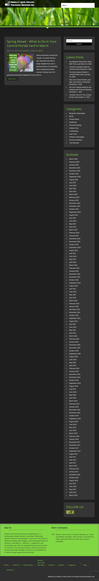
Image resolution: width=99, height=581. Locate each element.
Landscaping (73, 131)
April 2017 (72, 463)
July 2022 (72, 289)
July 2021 (72, 324)
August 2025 (73, 180)
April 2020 (72, 365)
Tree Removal (74, 143)
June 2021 (72, 327)
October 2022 (74, 280)
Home (6, 565)
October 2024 (74, 209)
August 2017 (73, 454)
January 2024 (74, 236)
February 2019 (74, 404)
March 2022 (73, 301)
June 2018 (72, 424)
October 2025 (74, 174)
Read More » (12, 79)
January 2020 (74, 371)
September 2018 (75, 419)
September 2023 (75, 247)
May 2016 (72, 489)
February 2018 (74, 436)
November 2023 (74, 242)
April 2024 (72, 227)
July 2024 (72, 218)
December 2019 (74, 374)
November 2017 (74, 445)
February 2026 (74, 162)
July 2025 (72, 183)
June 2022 (72, 292)
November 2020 (74, 348)
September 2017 (75, 451)
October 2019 (74, 380)
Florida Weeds (74, 119)
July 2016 (72, 483)
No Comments (24, 51)
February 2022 (74, 303)
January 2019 (74, 407)
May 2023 (72, 259)
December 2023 (74, 239)
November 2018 (74, 413)
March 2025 (73, 194)
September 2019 (75, 383)
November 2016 (74, 475)
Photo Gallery (28, 565)
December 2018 (74, 410)
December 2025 (74, 168)
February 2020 (74, 368)
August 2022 (73, 286)
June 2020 (72, 360)
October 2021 (74, 315)
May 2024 (72, 224)
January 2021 (74, 342)
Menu (64, 5)
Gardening (72, 122)
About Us (16, 565)
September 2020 (75, 354)
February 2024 (74, 233)
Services (40, 560)
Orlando (61, 565)
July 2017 (72, 457)
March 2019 (73, 401)
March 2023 (73, 265)
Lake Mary (40, 565)
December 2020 (74, 345)
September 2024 (75, 212)
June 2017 (72, 460)
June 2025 (72, 185)
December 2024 (74, 203)
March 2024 (73, 230)
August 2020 (73, 357)
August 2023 (73, 250)
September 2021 (75, 318)
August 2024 (73, 215)
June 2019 (72, 392)
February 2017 (74, 469)
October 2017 (74, 448)
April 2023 (72, 262)
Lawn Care (73, 134)
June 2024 (72, 221)
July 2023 (72, 253)
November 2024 (74, 206)
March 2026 (73, 159)
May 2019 (72, 395)
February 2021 (74, 339)
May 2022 (72, 295)
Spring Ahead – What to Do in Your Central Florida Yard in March (32, 43)
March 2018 (73, 433)
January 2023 (74, 271)
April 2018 (72, 430)
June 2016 (72, 486)
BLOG (40, 51)
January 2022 (74, 306)
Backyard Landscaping (77, 113)
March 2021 (73, 336)
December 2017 (74, 442)
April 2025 (72, 191)
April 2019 (72, 398)
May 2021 (72, 330)
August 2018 (73, 421)
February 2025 (74, 197)
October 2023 (74, 244)
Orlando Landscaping (76, 137)
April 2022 (72, 298)
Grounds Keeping (75, 125)
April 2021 (72, 333)
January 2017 (74, 472)
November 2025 (74, 171)
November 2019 (74, 377)
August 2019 (73, 386)
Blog (85, 565)
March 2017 (73, 466)
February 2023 (74, 268)
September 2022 (75, 283)
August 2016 (73, 480)
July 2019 (72, 389)
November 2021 (74, 312)
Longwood (71, 565)
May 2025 (72, 188)
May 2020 (72, 362)
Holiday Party (73, 128)
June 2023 (72, 256)
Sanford (51, 565)
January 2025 (74, 200)
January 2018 (74, 439)
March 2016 (73, 495)
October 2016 (74, 478)
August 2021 (73, 321)
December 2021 (74, 309)
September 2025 (75, 177)
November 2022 (74, 277)
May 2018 (72, 427)
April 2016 (72, 492)
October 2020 (74, 351)
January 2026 (74, 165)
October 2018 (74, 416)
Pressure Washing (75, 140)
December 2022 (74, 274)
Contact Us (10, 570)
